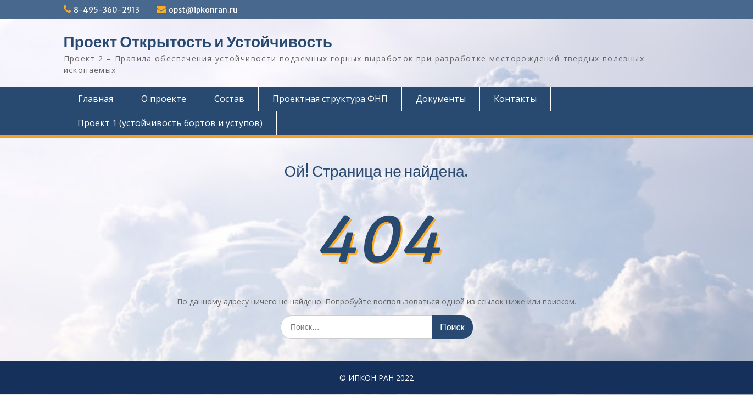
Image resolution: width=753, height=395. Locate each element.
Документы (441, 99)
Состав (229, 99)
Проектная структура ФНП (330, 99)
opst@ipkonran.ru (203, 10)
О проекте (163, 99)
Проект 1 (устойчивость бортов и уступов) (170, 123)
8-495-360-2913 (107, 10)
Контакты (515, 99)
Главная (95, 99)
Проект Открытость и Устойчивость (198, 42)
